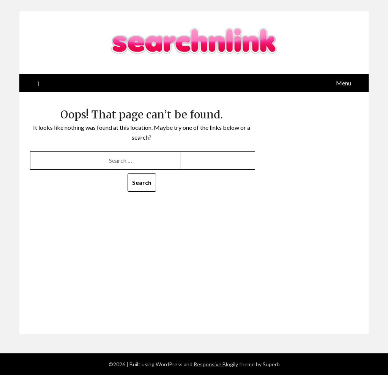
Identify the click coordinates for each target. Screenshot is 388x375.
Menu (343, 83)
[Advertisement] (141, 248)
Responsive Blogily (216, 364)
